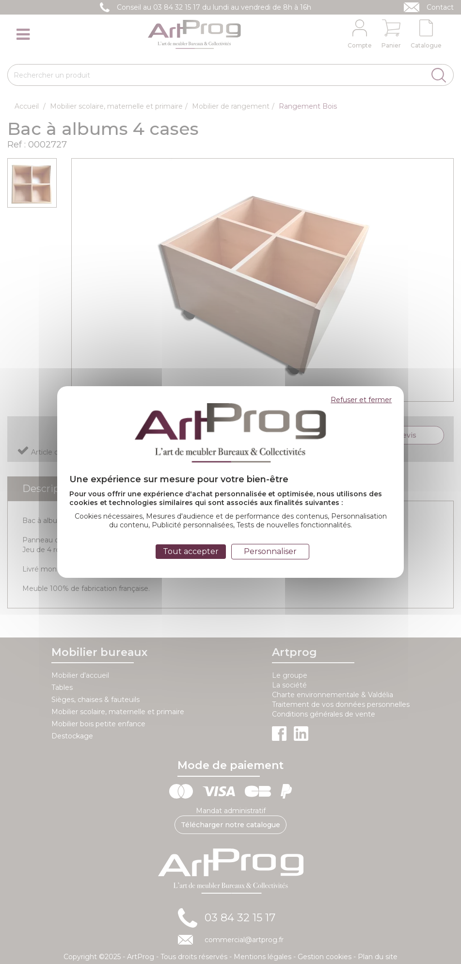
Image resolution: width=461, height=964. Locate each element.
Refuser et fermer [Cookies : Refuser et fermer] (361, 399)
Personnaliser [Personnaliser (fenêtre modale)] (270, 551)
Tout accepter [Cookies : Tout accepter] (191, 551)
